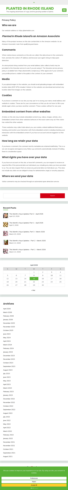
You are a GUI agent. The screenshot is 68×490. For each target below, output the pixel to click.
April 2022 (7, 428)
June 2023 (7, 377)
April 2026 (7, 309)
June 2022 (7, 420)
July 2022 (6, 417)
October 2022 (8, 406)
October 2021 (8, 449)
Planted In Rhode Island (30, 8)
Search (52, 196)
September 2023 (9, 366)
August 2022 (8, 413)
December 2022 (9, 399)
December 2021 (9, 442)
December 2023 (9, 356)
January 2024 (8, 352)
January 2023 (8, 395)
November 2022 (9, 402)
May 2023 (7, 381)
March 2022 (7, 431)
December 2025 (9, 323)
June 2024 (7, 334)
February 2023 (8, 391)
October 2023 (8, 363)
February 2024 (8, 348)
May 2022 (7, 424)
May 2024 (7, 338)
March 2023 (7, 388)
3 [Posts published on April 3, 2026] (51, 272)
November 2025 (9, 327)
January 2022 (8, 438)
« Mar (33, 290)
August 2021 (8, 456)
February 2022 (8, 435)
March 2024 (7, 345)
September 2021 (9, 453)
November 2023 (9, 359)
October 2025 (8, 330)
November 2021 (9, 446)
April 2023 (7, 384)
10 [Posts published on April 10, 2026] (52, 275)
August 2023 (8, 370)
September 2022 (9, 409)
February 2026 (8, 316)
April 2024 (7, 341)
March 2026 (7, 312)
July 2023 (6, 373)
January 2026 (8, 319)
